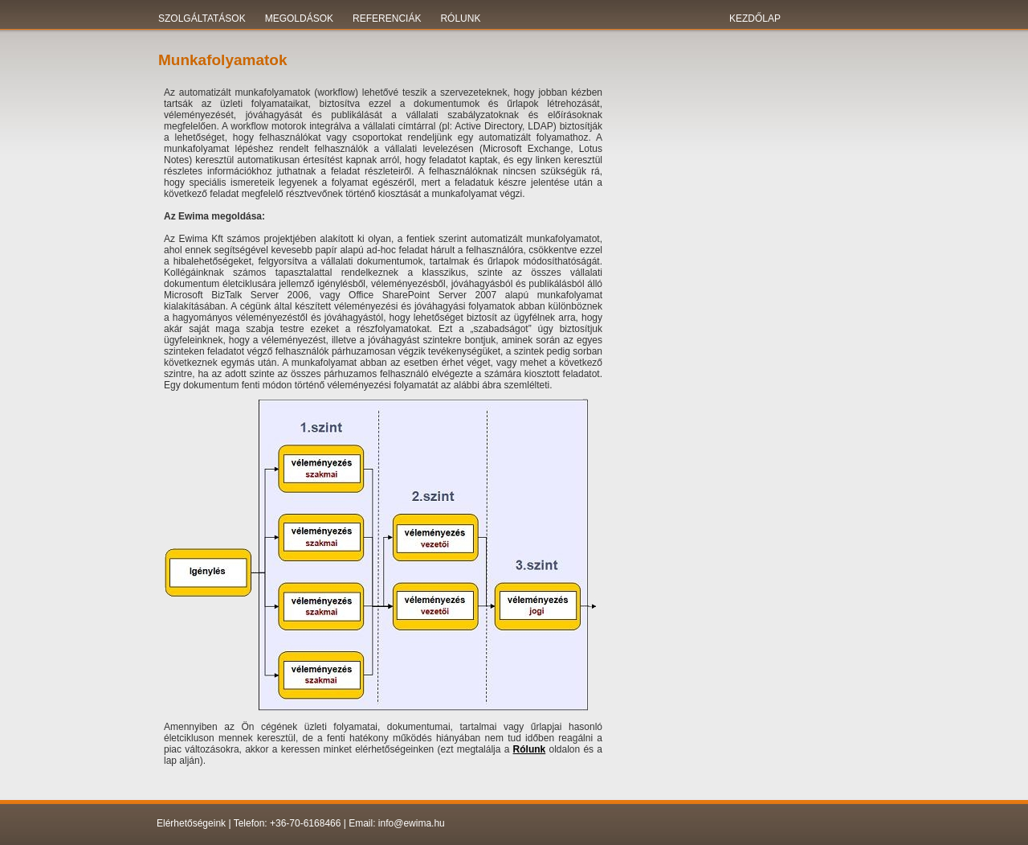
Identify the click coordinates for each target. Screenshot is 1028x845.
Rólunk (460, 18)
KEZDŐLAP (755, 18)
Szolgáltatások (202, 18)
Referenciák (387, 18)
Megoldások (299, 18)
